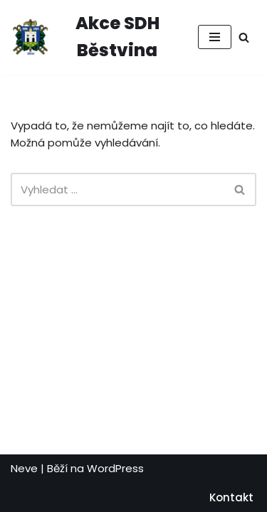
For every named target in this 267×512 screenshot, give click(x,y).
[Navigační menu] (214, 37)
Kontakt (231, 497)
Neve (24, 468)
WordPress (115, 468)
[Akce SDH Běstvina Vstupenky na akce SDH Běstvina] (94, 37)
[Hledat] (244, 37)
